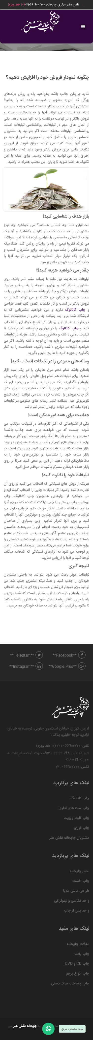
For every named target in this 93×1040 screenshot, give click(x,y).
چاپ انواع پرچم (77, 974)
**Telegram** (26, 655)
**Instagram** (26, 667)
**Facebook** (69, 655)
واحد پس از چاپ (76, 911)
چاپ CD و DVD (77, 964)
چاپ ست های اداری (74, 808)
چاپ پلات (81, 954)
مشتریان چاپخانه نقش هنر (69, 838)
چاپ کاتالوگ (75, 310)
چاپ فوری (81, 828)
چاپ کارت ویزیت (76, 818)
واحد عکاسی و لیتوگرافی (71, 901)
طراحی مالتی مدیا (76, 891)
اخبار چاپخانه (79, 871)
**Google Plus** (67, 667)
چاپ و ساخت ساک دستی (70, 983)
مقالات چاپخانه (78, 944)
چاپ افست (80, 881)
